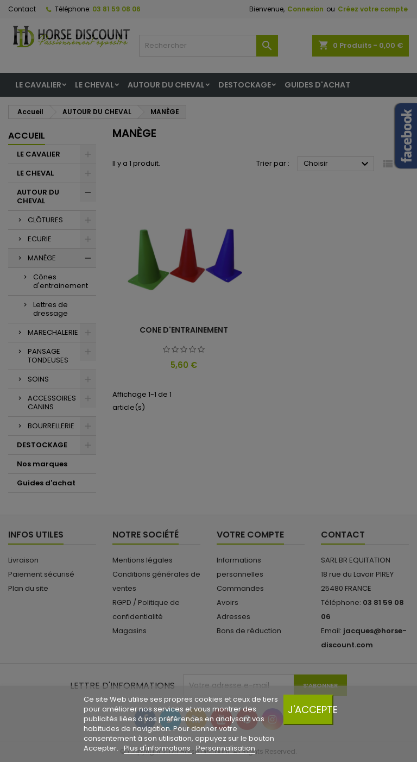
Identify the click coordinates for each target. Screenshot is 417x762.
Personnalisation (225, 748)
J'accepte (310, 709)
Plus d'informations (158, 748)
